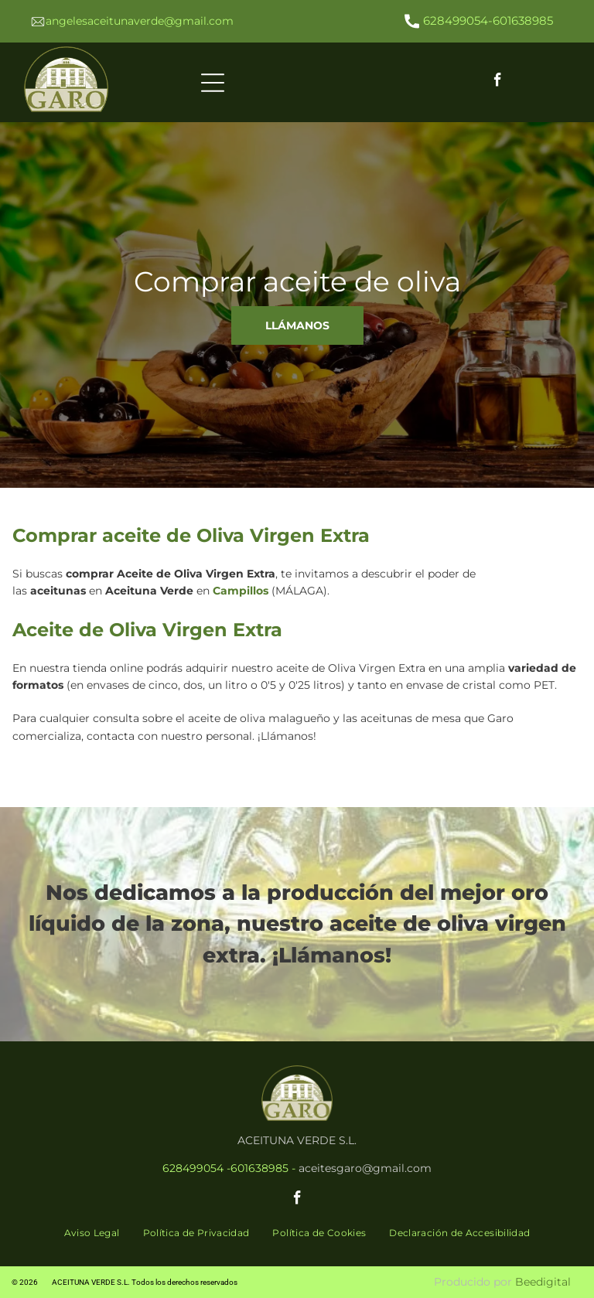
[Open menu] (212, 82)
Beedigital (543, 1282)
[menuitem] (92, 1233)
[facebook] (497, 82)
